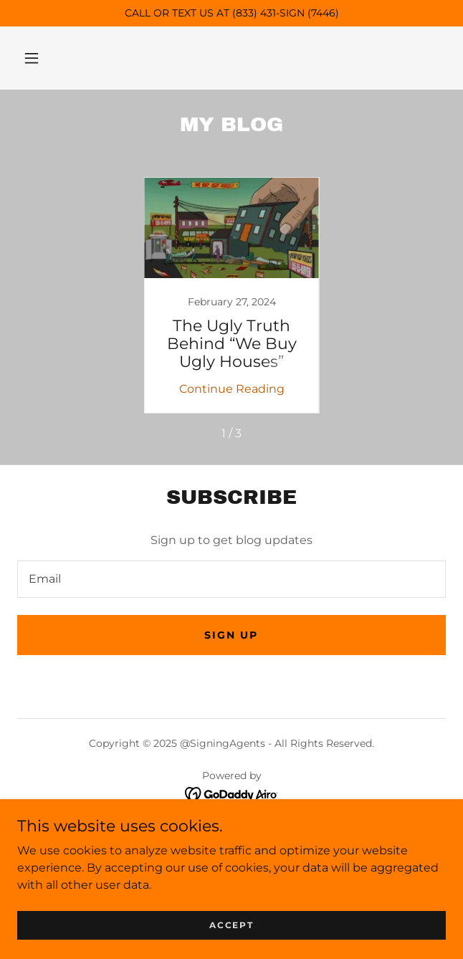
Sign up (231, 635)
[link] (231, 295)
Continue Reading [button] (232, 389)
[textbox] (231, 579)
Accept (231, 925)
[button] (31, 58)
